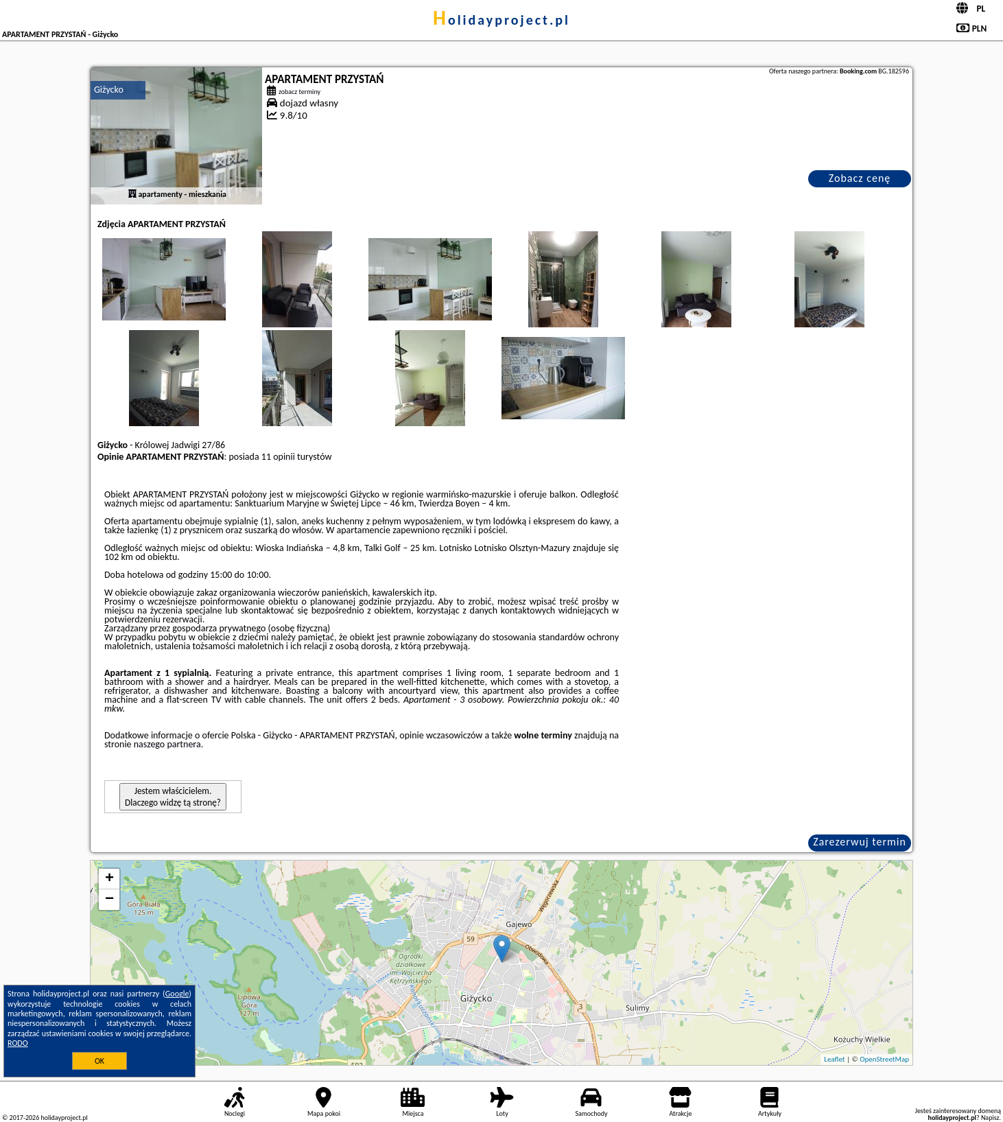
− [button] (109, 899)
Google (177, 993)
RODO (18, 1043)
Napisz (990, 1117)
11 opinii (278, 457)
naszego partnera (167, 744)
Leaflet (834, 1059)
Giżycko (108, 89)
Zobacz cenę (860, 178)
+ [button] (109, 879)
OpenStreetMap (884, 1059)
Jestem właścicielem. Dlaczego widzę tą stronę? (173, 796)
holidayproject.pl (501, 20)
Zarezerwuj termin (859, 841)
